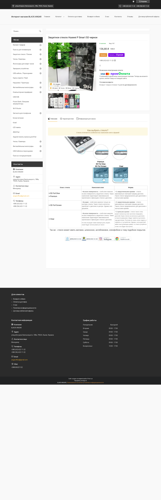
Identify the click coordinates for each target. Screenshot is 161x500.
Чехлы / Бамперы (19, 59)
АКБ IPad (16, 132)
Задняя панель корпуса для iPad (24, 137)
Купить (103, 55)
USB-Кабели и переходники (23, 151)
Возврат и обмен (93, 16)
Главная (47, 16)
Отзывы (130, 16)
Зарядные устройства (21, 68)
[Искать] (40, 31)
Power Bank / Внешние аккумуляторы (21, 103)
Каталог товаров (19, 45)
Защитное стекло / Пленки (22, 54)
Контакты (118, 16)
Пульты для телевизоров (22, 50)
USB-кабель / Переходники (22, 73)
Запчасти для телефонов (22, 113)
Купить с (116, 55)
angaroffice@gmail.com (21, 196)
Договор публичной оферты (23, 311)
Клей (15, 123)
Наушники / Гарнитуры (21, 83)
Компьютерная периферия (22, 92)
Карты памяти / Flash (20, 78)
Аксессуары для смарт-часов (23, 64)
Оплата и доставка (75, 16)
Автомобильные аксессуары (23, 87)
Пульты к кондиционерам (22, 156)
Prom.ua (90, 378)
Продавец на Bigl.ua (80, 380)
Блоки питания (18, 118)
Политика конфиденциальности (24, 308)
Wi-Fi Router (17, 108)
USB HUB (16, 97)
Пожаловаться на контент (75, 382)
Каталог (58, 16)
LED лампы (17, 127)
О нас (107, 16)
